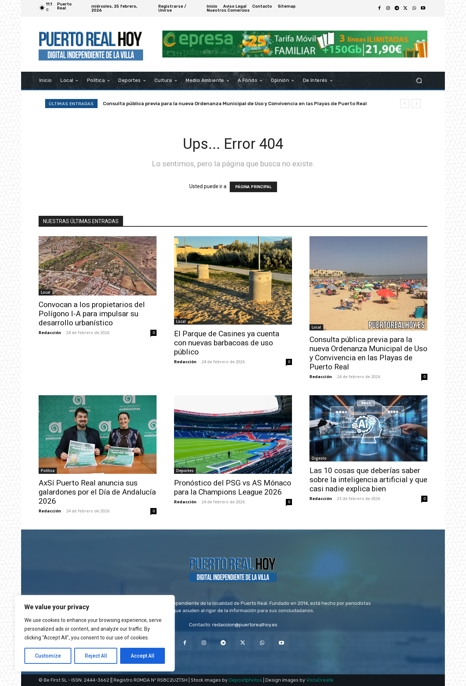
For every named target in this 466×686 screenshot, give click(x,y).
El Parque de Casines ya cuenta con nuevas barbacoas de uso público (226, 342)
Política (48, 470)
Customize (48, 656)
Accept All (142, 656)
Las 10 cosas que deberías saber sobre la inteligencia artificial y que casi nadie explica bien (368, 479)
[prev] (404, 103)
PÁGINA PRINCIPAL (253, 187)
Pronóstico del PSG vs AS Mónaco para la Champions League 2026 (232, 487)
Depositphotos (245, 680)
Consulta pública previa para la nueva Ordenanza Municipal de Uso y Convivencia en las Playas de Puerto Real (242, 103)
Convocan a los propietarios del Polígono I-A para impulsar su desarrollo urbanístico (92, 313)
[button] (418, 80)
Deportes (185, 470)
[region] (95, 633)
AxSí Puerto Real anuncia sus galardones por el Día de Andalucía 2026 (97, 492)
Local (45, 292)
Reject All (96, 656)
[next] (416, 103)
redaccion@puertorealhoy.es (244, 624)
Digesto (319, 458)
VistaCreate (319, 680)
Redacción (50, 332)
